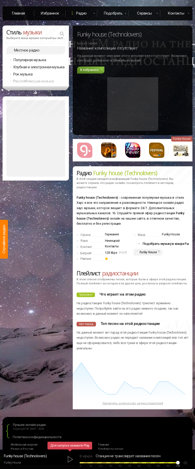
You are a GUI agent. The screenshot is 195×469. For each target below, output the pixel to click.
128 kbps (111, 253)
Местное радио (26, 50)
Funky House (148, 252)
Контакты (112, 246)
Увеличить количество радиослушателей (132, 403)
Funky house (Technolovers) (25, 456)
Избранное (50, 13)
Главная (18, 13)
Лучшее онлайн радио (29, 425)
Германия (112, 234)
